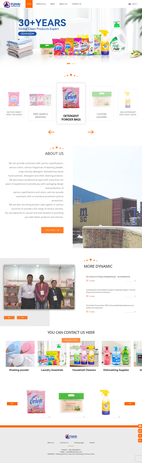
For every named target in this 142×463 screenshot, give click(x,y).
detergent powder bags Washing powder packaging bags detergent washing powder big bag (71, 117)
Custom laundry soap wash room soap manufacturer (101, 115)
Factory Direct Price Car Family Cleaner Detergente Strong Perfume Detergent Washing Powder (14, 113)
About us (63, 4)
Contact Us (76, 4)
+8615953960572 (74, 450)
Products (41, 4)
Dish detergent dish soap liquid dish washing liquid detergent (127, 113)
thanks (92, 443)
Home (29, 4)
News (52, 4)
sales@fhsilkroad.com (74, 452)
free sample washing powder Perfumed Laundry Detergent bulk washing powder (40, 115)
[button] (69, 63)
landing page (79, 443)
